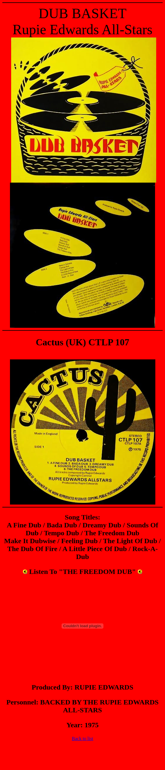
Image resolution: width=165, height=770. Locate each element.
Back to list (82, 738)
